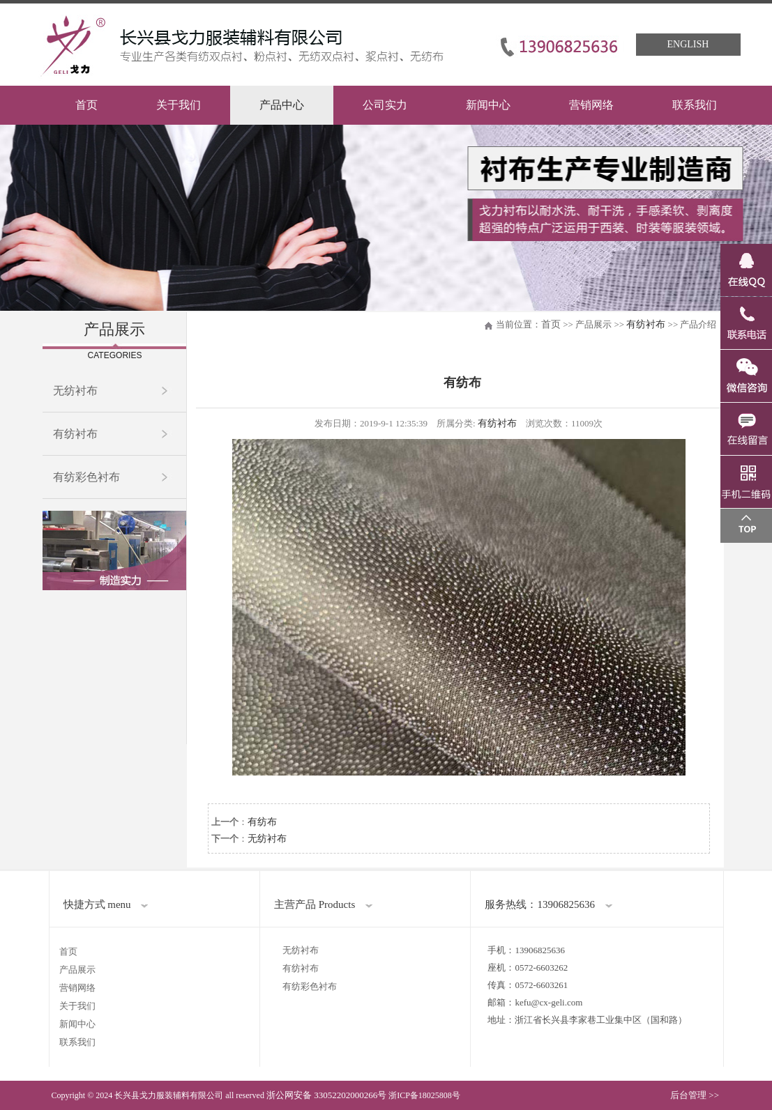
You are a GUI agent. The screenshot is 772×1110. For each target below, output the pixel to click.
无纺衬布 (75, 390)
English (688, 44)
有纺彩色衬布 (86, 477)
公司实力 (385, 105)
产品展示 (77, 969)
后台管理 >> (694, 1095)
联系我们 (694, 105)
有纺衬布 (75, 434)
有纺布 (262, 822)
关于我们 (178, 105)
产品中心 (281, 105)
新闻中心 (488, 105)
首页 (86, 105)
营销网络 (591, 105)
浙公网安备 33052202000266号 (326, 1095)
